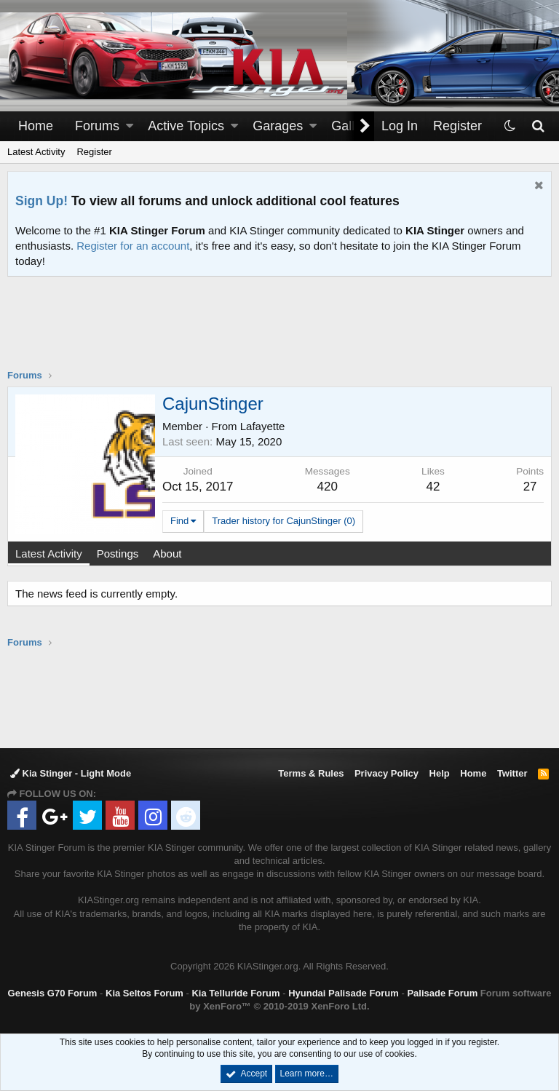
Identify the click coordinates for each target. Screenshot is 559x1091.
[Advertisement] (279, 332)
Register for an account (132, 245)
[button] (129, 126)
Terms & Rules (311, 773)
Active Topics (186, 126)
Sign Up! (41, 201)
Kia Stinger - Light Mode (70, 773)
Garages (278, 126)
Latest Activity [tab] (48, 553)
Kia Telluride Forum (235, 993)
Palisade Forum (442, 993)
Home (35, 126)
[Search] (537, 126)
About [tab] (167, 553)
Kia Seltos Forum (144, 993)
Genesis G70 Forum (53, 993)
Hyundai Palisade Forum (343, 993)
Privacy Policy (386, 773)
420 (327, 486)
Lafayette (262, 426)
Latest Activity (36, 151)
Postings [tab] (118, 553)
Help (439, 773)
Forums (97, 126)
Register (93, 151)
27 (530, 486)
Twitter (512, 773)
